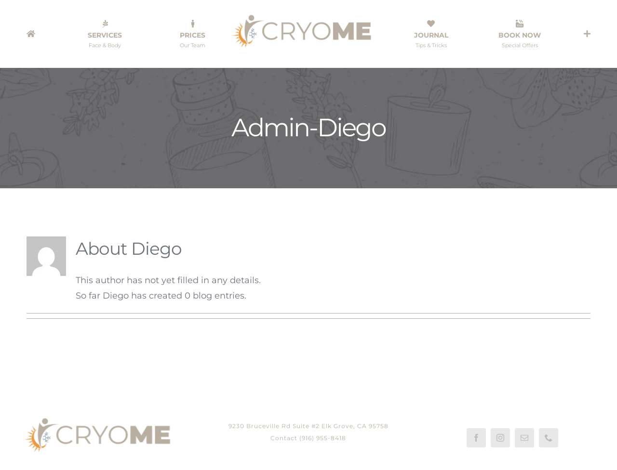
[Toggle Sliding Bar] (587, 34)
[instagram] (500, 437)
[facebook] (476, 437)
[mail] (524, 437)
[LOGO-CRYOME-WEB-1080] (308, 16)
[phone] (548, 437)
